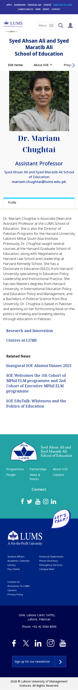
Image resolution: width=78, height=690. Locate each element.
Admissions (20, 5)
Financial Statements (51, 556)
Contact (55, 9)
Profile (12, 202)
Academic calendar (18, 560)
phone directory (48, 560)
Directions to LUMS (18, 586)
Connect (58, 475)
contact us (13, 581)
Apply (9, 5)
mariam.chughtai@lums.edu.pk (39, 181)
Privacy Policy (15, 594)
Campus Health (25, 9)
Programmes (15, 469)
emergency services (51, 564)
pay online (13, 569)
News (38, 9)
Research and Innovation (29, 330)
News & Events (35, 477)
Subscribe (60, 661)
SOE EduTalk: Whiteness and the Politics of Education (36, 403)
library (11, 564)
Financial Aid (34, 5)
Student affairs (16, 556)
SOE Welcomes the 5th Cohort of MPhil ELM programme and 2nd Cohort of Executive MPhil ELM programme (36, 383)
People (11, 475)
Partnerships (38, 469)
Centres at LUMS (21, 340)
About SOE (41, 65)
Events (46, 9)
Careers (12, 590)
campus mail (46, 569)
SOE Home (15, 65)
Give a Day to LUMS (62, 5)
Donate (47, 5)
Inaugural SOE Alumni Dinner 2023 (38, 365)
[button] (60, 25)
